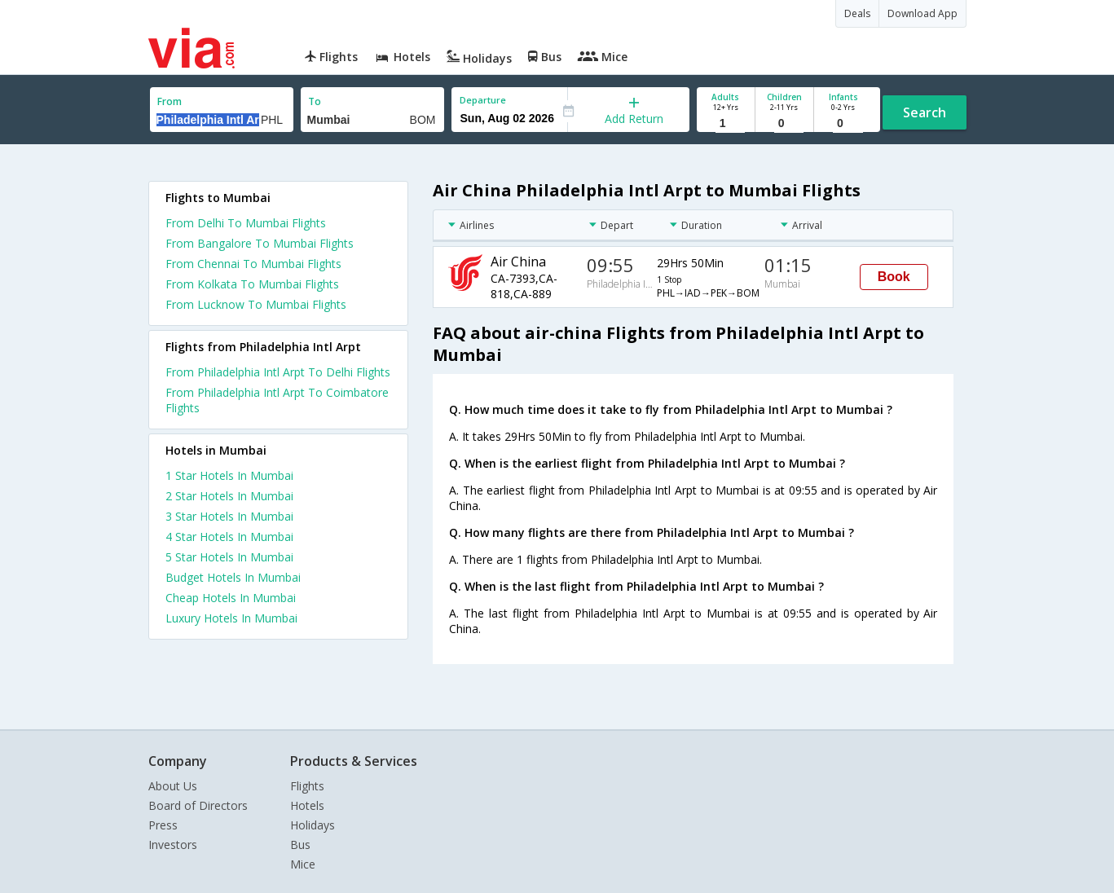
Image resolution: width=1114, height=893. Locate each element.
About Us (172, 786)
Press (163, 825)
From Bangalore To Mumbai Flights (259, 243)
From (169, 101)
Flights (307, 786)
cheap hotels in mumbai (230, 597)
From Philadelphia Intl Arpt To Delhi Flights (277, 372)
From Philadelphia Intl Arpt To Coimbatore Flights (277, 400)
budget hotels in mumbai (233, 577)
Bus (300, 844)
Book (894, 277)
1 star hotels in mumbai (229, 475)
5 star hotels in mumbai (229, 557)
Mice (302, 864)
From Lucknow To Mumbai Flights (255, 304)
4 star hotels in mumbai (229, 536)
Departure (483, 100)
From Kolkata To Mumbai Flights (252, 284)
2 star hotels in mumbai (229, 496)
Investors (172, 844)
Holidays (312, 825)
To (314, 101)
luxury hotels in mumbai (231, 618)
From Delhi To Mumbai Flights (245, 223)
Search (924, 112)
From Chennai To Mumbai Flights (253, 263)
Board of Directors (198, 805)
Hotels (307, 805)
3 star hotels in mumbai (229, 516)
